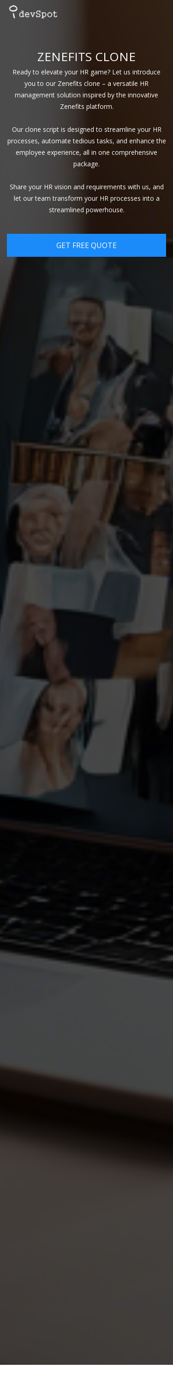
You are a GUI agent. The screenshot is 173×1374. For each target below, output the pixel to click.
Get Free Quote (86, 245)
